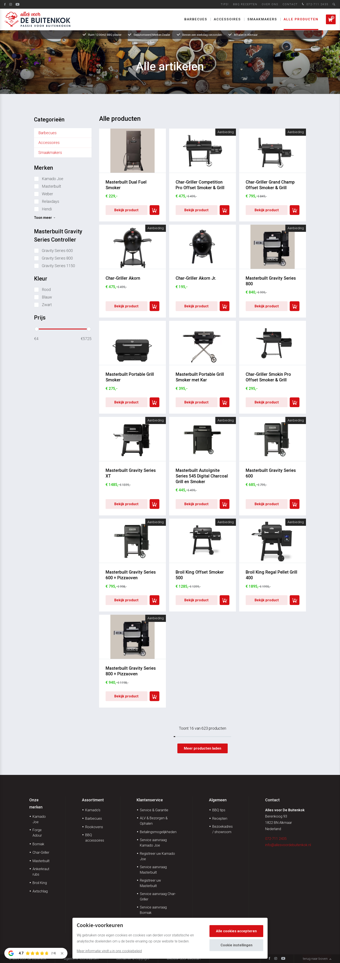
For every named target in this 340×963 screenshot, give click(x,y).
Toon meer (43, 218)
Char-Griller (41, 852)
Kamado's (92, 810)
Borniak (38, 844)
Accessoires (227, 19)
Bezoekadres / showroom (222, 829)
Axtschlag (40, 891)
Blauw (47, 297)
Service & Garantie (154, 810)
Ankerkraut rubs (41, 871)
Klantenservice (150, 800)
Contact (290, 4)
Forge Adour (37, 832)
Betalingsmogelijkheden (158, 832)
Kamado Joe (52, 178)
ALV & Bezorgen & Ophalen (154, 821)
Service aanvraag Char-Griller (158, 896)
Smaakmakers (262, 19)
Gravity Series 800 (57, 258)
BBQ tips (218, 810)
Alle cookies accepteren (236, 931)
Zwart (47, 304)
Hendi (47, 209)
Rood (46, 289)
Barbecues (195, 19)
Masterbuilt (51, 186)
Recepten (219, 818)
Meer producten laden (202, 748)
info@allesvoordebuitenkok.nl (288, 845)
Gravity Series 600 (57, 250)
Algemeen (218, 800)
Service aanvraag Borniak (153, 910)
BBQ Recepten (245, 4)
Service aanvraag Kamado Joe (153, 842)
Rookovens (94, 827)
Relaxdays (50, 201)
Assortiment (93, 800)
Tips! (225, 4)
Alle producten (301, 19)
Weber (47, 194)
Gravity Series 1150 (58, 265)
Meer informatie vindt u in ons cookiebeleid (109, 951)
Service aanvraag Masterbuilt (153, 869)
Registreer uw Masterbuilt (150, 883)
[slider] (36, 329)
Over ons (270, 4)
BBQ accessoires (94, 837)
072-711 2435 (314, 4)
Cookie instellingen (236, 945)
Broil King (40, 883)
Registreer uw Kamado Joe (157, 856)
